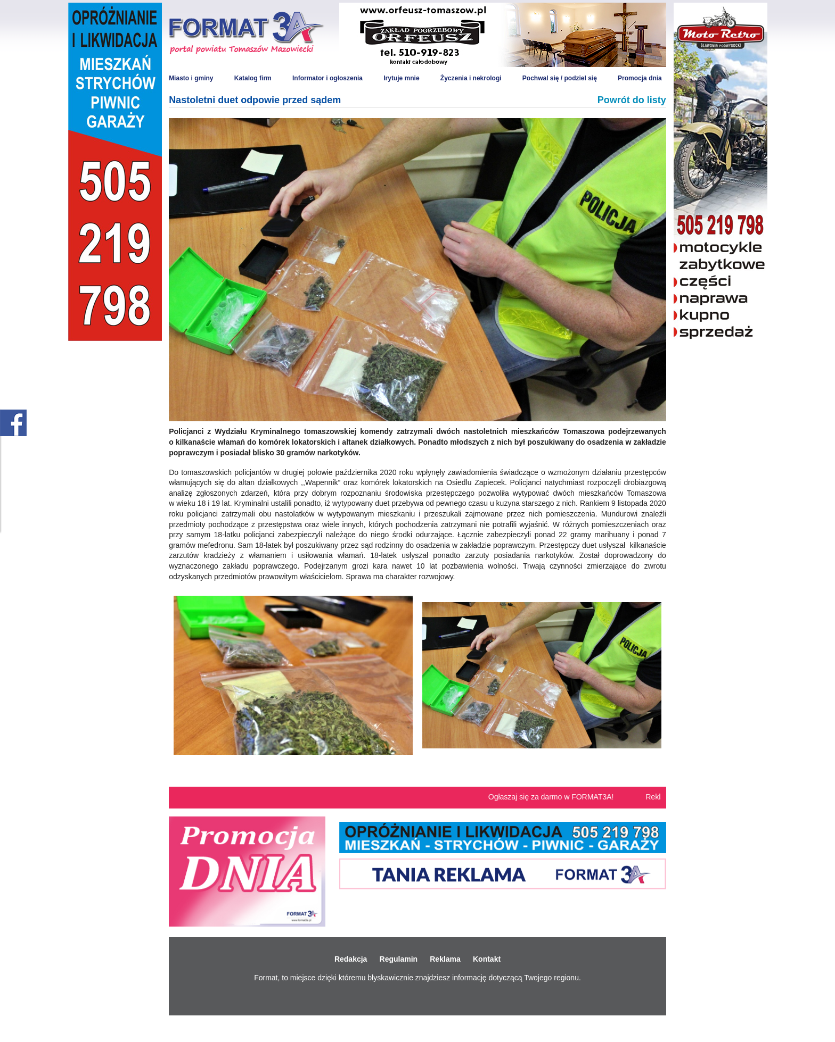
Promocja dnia (640, 78)
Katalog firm (253, 78)
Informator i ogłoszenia (327, 78)
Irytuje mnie (401, 78)
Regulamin (399, 959)
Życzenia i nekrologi (471, 78)
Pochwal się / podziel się (559, 78)
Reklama (445, 959)
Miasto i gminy (191, 78)
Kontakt (487, 959)
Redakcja (350, 959)
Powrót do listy (631, 100)
